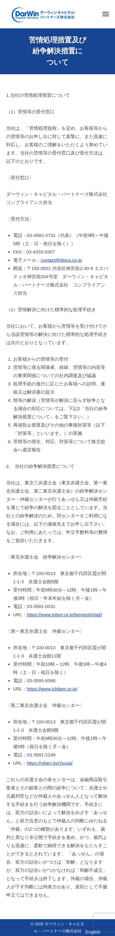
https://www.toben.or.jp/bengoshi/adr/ (64, 614)
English (92, 931)
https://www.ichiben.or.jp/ (52, 688)
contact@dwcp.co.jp (61, 260)
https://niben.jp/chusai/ (50, 763)
